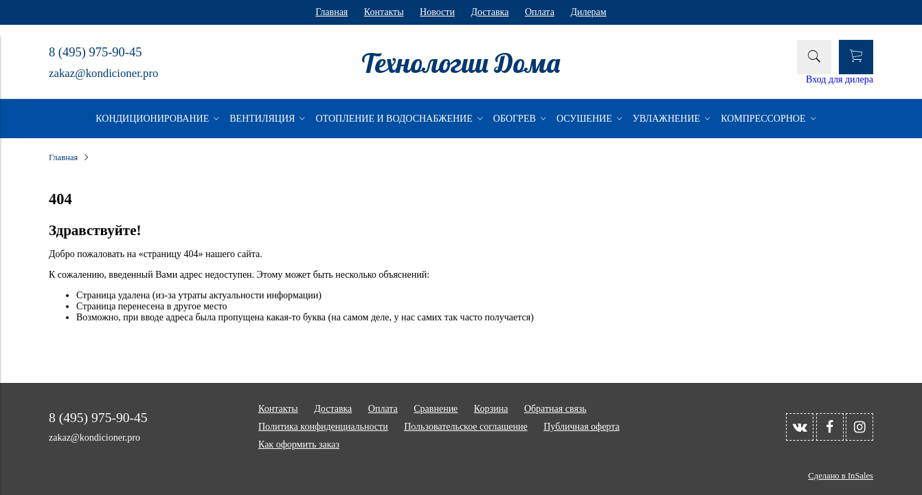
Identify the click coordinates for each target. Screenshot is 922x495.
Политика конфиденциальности (323, 426)
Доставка (489, 12)
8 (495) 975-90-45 (95, 52)
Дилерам (588, 12)
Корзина (491, 409)
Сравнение (436, 409)
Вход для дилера (839, 79)
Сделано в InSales (840, 476)
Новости (437, 12)
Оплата (539, 12)
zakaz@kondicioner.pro (103, 73)
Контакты (384, 12)
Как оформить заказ (298, 444)
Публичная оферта (581, 426)
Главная (331, 12)
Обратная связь (555, 409)
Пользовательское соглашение (466, 426)
